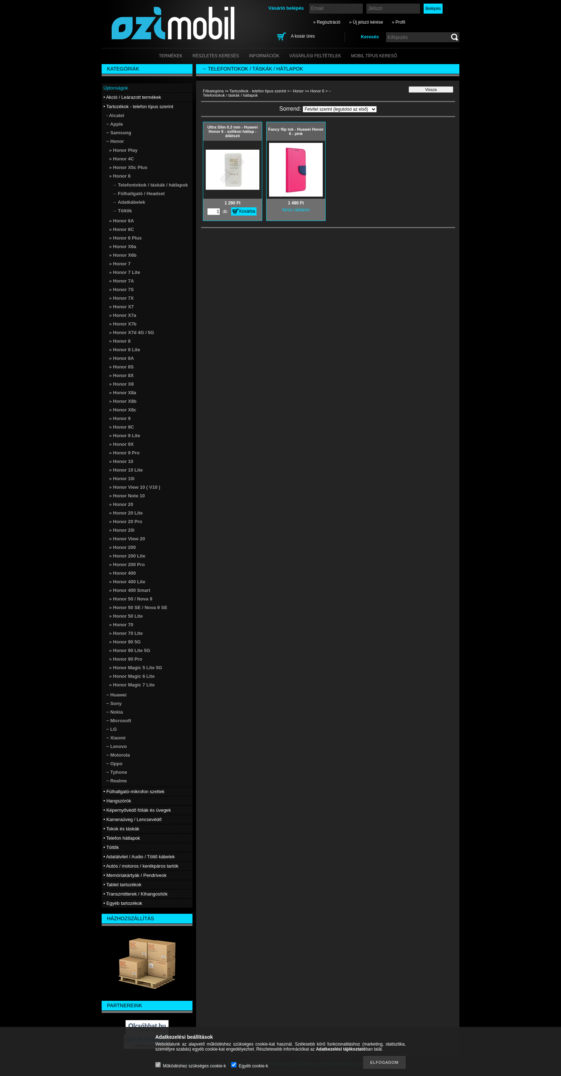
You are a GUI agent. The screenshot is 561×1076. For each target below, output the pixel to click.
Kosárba (247, 211)
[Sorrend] (340, 109)
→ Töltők (122, 210)
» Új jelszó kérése (366, 22)
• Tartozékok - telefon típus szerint (256, 91)
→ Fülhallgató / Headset (138, 193)
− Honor (296, 91)
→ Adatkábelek (128, 202)
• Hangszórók (117, 801)
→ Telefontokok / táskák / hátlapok (150, 185)
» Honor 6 (315, 91)
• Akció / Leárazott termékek (132, 97)
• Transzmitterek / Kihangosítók (135, 894)
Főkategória (213, 91)
